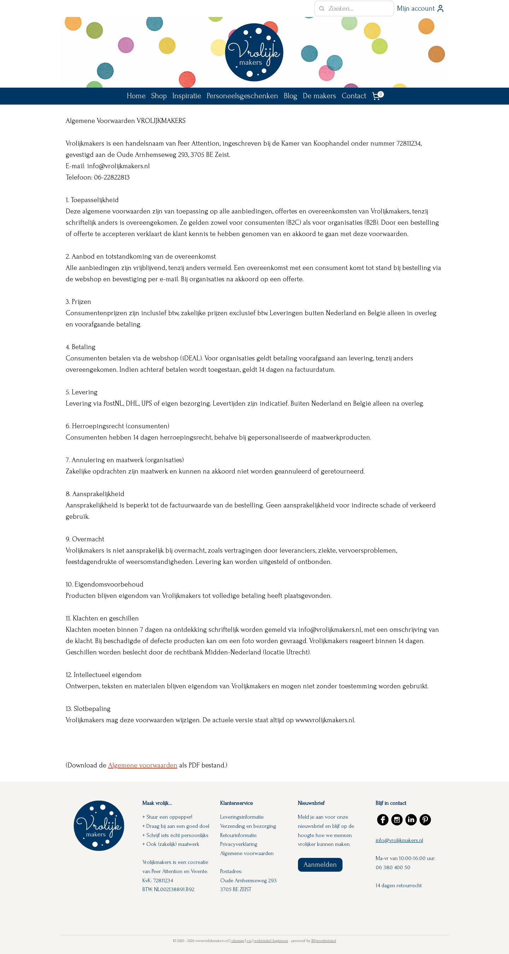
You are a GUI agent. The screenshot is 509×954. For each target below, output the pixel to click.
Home (136, 96)
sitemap (237, 941)
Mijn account (421, 8)
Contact (354, 96)
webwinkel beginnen (271, 941)
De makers (319, 96)
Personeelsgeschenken (242, 96)
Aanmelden (320, 864)
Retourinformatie (238, 835)
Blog (290, 96)
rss (249, 941)
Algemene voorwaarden (142, 765)
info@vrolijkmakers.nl (399, 840)
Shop (159, 96)
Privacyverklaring (238, 844)
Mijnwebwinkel (323, 941)
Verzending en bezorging (248, 826)
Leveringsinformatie (242, 817)
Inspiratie (186, 96)
